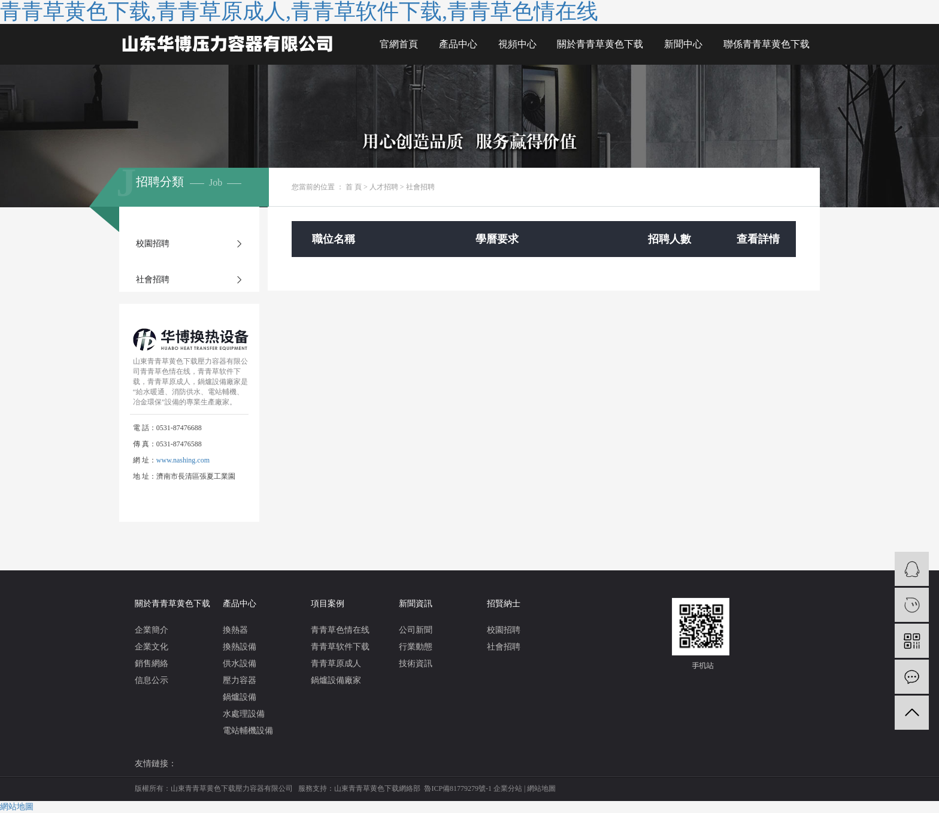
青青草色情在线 (340, 629)
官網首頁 (399, 44)
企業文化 (151, 646)
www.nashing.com (183, 460)
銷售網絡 (151, 663)
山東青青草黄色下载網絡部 (377, 788)
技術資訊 (415, 663)
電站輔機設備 (248, 730)
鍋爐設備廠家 (336, 680)
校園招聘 (152, 243)
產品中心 (458, 44)
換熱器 (235, 629)
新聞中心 (683, 44)
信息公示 (151, 680)
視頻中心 (517, 44)
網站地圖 (541, 788)
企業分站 (507, 788)
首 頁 (354, 187)
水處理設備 (244, 713)
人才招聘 (383, 187)
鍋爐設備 (239, 697)
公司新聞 (415, 629)
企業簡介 (151, 629)
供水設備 (239, 663)
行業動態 (415, 646)
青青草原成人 (336, 663)
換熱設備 (239, 646)
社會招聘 (152, 279)
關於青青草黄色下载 (600, 44)
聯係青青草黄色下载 (766, 44)
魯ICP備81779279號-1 (458, 788)
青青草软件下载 (340, 646)
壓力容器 (239, 680)
